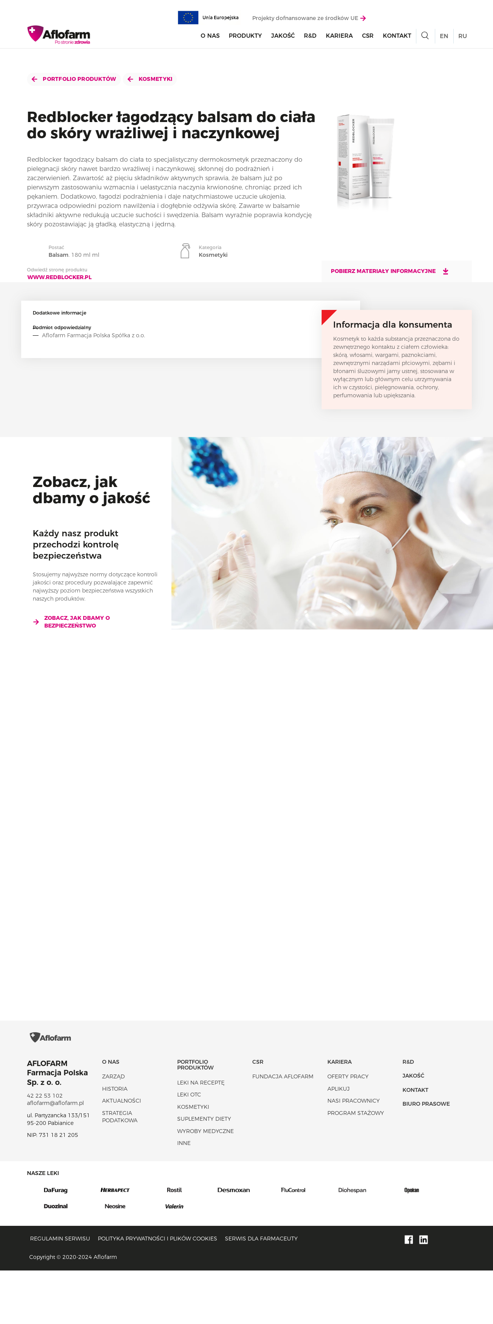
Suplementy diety (204, 1172)
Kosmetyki (150, 78)
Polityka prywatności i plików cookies (157, 1292)
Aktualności (121, 1154)
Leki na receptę (201, 1136)
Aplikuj (338, 1142)
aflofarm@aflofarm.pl (55, 1156)
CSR (368, 40)
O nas (210, 40)
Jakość (283, 40)
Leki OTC (189, 1148)
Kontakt (397, 40)
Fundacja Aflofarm (283, 1129)
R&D (310, 40)
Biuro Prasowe (426, 1157)
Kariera (339, 40)
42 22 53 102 (45, 1149)
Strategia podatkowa (120, 1170)
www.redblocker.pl (59, 277)
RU (462, 40)
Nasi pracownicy (353, 1154)
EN (444, 40)
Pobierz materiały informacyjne (390, 271)
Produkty (245, 40)
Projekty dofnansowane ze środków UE (309, 21)
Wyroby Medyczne (205, 1184)
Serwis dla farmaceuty (261, 1292)
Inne (184, 1196)
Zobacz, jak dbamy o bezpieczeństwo (71, 621)
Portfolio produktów (74, 78)
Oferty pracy (348, 1129)
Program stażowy (355, 1166)
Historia (114, 1142)
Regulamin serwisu (60, 1292)
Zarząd (113, 1129)
